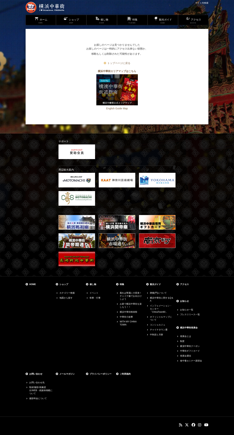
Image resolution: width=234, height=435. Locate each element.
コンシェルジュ (157, 324)
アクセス (184, 284)
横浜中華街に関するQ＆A (161, 299)
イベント (94, 293)
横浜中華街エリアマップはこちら (117, 71)
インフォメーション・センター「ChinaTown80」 (161, 308)
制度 (182, 341)
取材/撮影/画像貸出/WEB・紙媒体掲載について (40, 390)
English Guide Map (117, 108)
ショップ (63, 284)
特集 (122, 284)
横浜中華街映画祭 (128, 312)
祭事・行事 (95, 298)
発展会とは (185, 336)
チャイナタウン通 (158, 329)
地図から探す (66, 298)
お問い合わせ (35, 374)
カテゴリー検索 (67, 293)
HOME (32, 284)
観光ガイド (155, 284)
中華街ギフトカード (190, 351)
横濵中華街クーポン (190, 346)
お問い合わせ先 (37, 382)
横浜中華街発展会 (189, 327)
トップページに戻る (118, 63)
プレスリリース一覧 (190, 314)
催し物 (93, 284)
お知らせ (184, 301)
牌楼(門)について (158, 293)
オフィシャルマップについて (161, 318)
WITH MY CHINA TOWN (128, 323)
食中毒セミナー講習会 (191, 360)
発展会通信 (185, 356)
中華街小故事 (126, 317)
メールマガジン (67, 374)
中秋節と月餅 (156, 334)
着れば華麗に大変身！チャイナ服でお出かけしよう (131, 296)
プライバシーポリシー (101, 374)
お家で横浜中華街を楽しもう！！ (131, 305)
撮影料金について (38, 398)
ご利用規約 (125, 374)
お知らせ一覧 (186, 309)
